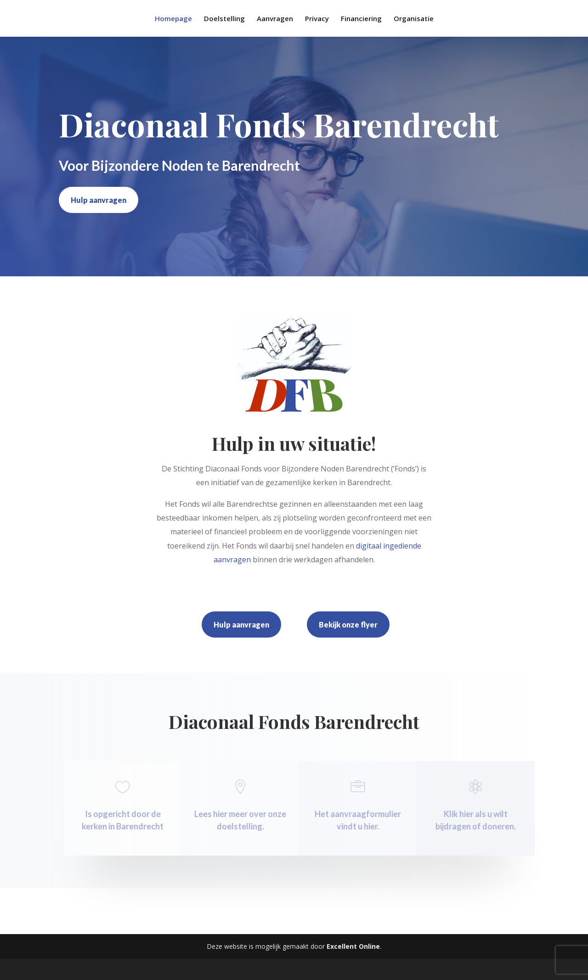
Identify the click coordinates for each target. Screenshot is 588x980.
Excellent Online (353, 946)
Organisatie (414, 19)
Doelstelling (224, 19)
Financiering (361, 19)
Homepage (173, 19)
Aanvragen (275, 19)
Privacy (317, 19)
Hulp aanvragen (98, 200)
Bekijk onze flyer (348, 624)
